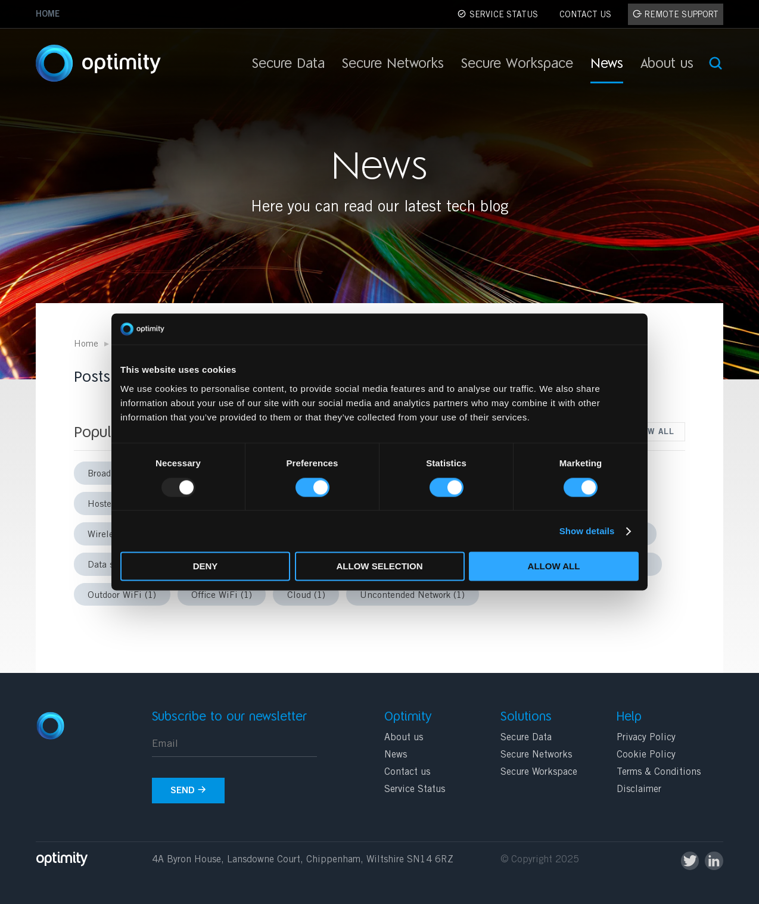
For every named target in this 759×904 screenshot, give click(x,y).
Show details (587, 531)
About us (666, 65)
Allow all (554, 567)
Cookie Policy (646, 755)
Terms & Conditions (659, 772)
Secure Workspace (517, 65)
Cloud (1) (306, 595)
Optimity (116, 63)
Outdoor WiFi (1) (122, 595)
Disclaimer (639, 789)
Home (48, 15)
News (606, 65)
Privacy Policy (646, 738)
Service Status (414, 789)
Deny (205, 567)
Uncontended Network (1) (412, 595)
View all (654, 432)
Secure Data (288, 65)
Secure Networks (393, 65)
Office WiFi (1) (221, 595)
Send (188, 790)
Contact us (407, 772)
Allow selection (380, 567)
